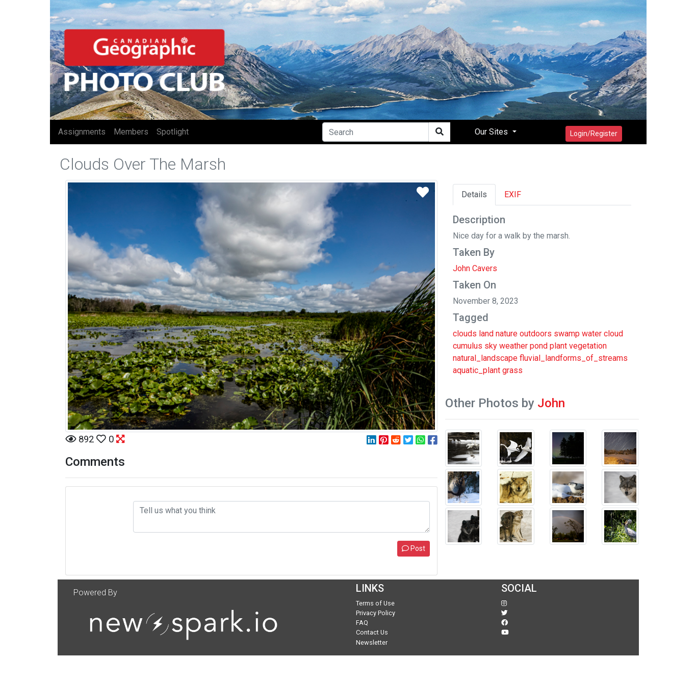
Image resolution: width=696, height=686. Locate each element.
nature (507, 333)
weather (513, 346)
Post (413, 548)
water (592, 333)
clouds (465, 333)
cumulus (467, 346)
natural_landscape (485, 358)
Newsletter (372, 642)
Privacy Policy (375, 613)
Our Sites (492, 132)
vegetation (588, 346)
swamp (567, 333)
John (551, 403)
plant (558, 346)
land (486, 333)
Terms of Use (375, 603)
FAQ (362, 622)
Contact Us (372, 632)
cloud (613, 333)
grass (512, 370)
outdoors (536, 333)
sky (490, 346)
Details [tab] (474, 194)
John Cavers (475, 268)
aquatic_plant (476, 370)
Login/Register (593, 133)
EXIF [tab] (512, 194)
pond (539, 346)
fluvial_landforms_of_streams (574, 358)
